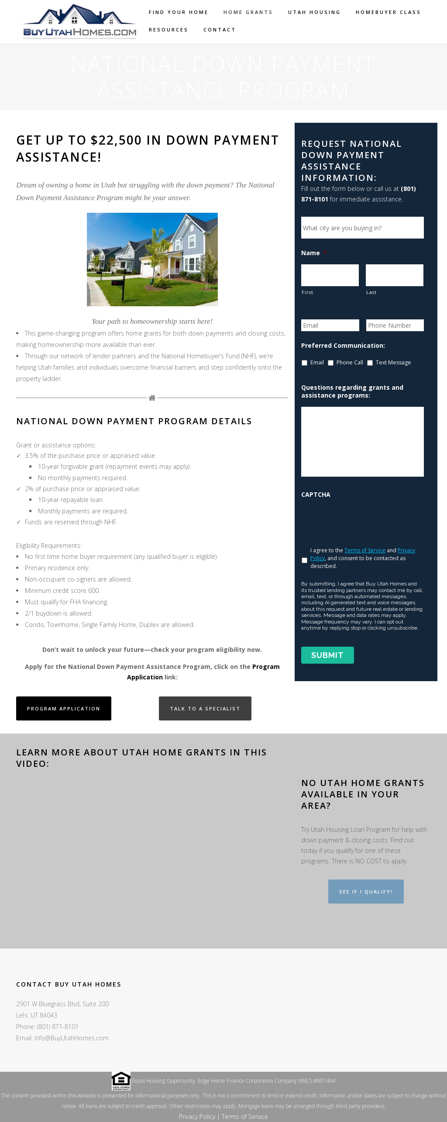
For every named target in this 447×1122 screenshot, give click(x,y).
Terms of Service (364, 550)
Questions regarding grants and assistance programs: (352, 391)
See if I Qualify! (366, 891)
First (307, 292)
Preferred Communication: (343, 346)
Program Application (63, 708)
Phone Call (350, 362)
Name (314, 253)
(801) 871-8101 (58, 1026)
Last (371, 292)
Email (317, 362)
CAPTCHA (315, 495)
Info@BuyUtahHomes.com (71, 1038)
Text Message (393, 362)
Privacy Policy (197, 1116)
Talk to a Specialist (205, 708)
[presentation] (367, 521)
